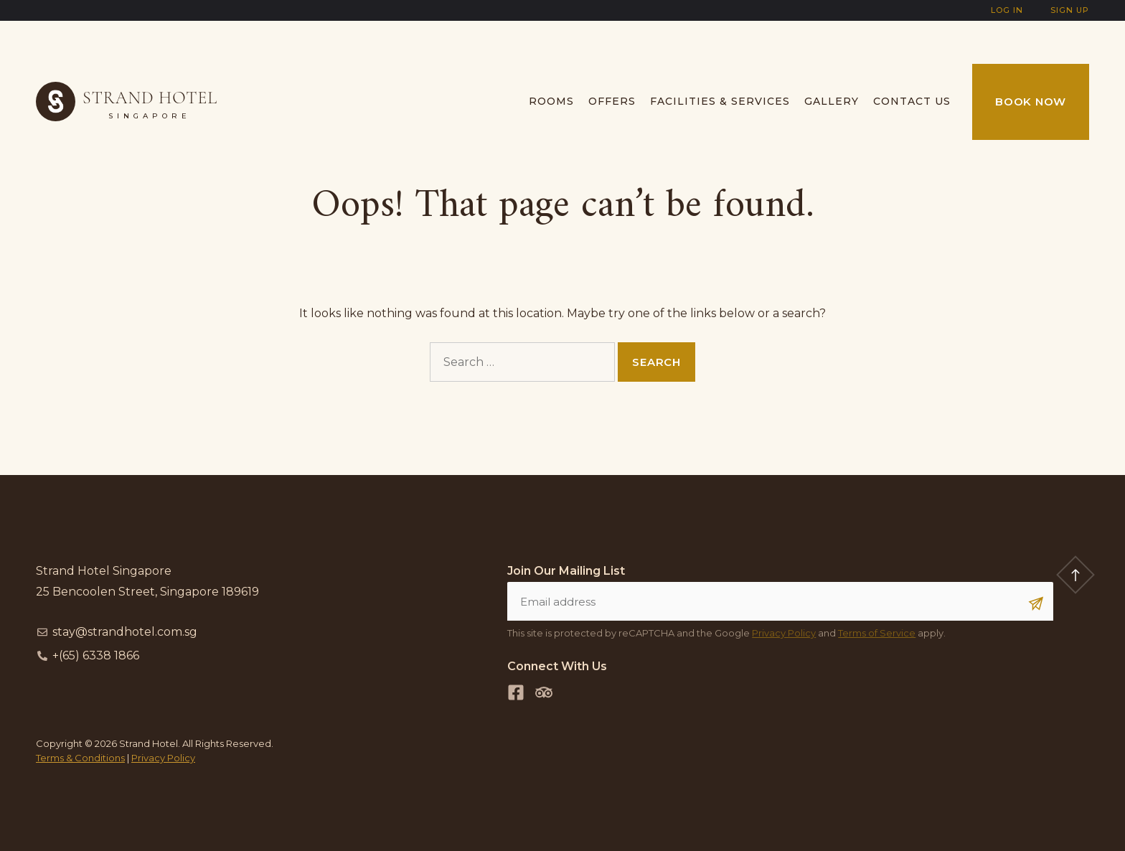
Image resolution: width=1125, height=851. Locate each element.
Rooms (551, 101)
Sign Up (1069, 10)
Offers (612, 101)
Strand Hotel (150, 98)
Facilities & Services (720, 101)
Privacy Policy (784, 633)
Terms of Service (876, 633)
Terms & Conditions (80, 757)
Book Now (1030, 101)
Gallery (831, 101)
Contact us (912, 101)
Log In (1007, 10)
